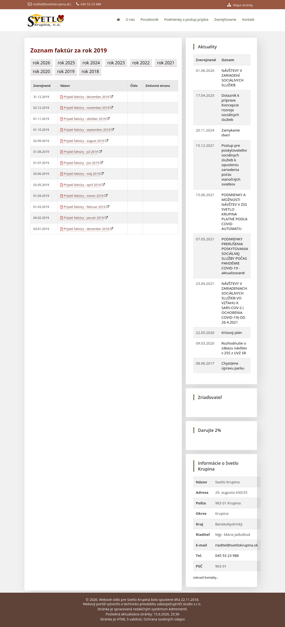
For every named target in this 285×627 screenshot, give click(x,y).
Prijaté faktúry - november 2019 (84, 107)
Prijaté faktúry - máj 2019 (80, 173)
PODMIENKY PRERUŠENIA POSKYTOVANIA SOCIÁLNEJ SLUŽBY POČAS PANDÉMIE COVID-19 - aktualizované (234, 255)
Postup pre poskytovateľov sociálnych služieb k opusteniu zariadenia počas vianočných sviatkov (234, 164)
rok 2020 (41, 71)
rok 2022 (141, 63)
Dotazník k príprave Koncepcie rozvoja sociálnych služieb (230, 107)
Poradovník (150, 19)
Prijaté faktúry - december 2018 (84, 229)
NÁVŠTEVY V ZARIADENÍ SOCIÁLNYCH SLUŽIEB (232, 77)
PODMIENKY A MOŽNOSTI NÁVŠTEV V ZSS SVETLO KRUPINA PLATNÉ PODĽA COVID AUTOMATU (234, 211)
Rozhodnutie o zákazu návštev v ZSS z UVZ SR (234, 348)
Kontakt (248, 19)
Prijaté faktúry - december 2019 (84, 97)
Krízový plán (231, 332)
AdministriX (178, 609)
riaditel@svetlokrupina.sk (51, 4)
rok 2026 (41, 63)
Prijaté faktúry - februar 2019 (82, 207)
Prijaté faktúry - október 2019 (83, 119)
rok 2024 (91, 63)
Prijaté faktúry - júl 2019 (79, 151)
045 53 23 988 (90, 4)
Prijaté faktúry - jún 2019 (79, 163)
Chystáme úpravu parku (232, 365)
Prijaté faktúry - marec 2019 (81, 195)
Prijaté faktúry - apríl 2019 (80, 185)
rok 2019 (65, 71)
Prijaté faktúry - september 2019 (85, 129)
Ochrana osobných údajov (164, 619)
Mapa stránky (240, 5)
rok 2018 (90, 71)
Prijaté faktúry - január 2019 (82, 217)
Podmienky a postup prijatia (186, 19)
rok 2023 (116, 63)
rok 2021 (166, 63)
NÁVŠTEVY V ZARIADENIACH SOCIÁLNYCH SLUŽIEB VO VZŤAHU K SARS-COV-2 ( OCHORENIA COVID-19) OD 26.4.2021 (234, 303)
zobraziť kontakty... (206, 577)
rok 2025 (66, 63)
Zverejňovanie (225, 19)
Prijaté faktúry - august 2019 (82, 141)
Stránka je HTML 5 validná (120, 619)
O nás (130, 19)
